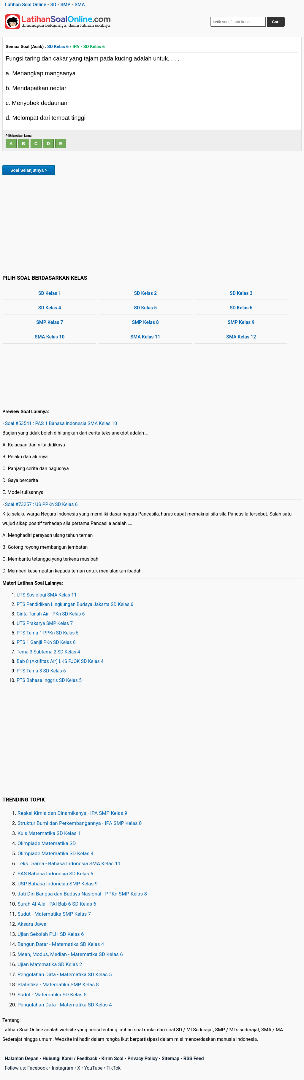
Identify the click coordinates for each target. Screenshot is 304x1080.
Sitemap (170, 1058)
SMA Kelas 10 (49, 337)
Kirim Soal (113, 1058)
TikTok (114, 1068)
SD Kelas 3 (241, 293)
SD (53, 4)
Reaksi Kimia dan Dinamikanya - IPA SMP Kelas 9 (72, 813)
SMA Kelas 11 (145, 337)
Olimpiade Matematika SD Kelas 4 (56, 853)
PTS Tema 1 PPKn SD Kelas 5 (48, 633)
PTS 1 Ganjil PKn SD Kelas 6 (46, 642)
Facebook (37, 1068)
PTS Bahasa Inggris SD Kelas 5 (49, 680)
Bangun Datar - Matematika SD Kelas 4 (61, 944)
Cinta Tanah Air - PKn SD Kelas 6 (51, 614)
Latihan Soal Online (25, 4)
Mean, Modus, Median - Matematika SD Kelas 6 (70, 954)
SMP (65, 4)
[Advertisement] (152, 223)
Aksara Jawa (32, 924)
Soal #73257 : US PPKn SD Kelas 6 (41, 504)
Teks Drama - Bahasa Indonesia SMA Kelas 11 (69, 863)
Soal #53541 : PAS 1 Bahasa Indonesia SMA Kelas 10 (61, 423)
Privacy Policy (142, 1058)
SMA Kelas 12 (241, 337)
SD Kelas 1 (49, 293)
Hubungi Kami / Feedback (69, 1058)
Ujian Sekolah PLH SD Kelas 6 (51, 934)
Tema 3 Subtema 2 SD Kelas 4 (48, 652)
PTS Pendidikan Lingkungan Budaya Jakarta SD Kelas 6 (75, 604)
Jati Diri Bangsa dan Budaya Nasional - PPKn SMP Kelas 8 (82, 894)
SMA (80, 4)
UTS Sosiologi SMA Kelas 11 (47, 595)
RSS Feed (193, 1058)
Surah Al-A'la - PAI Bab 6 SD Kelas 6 (57, 904)
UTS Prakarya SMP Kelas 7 (45, 623)
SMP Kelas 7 (49, 322)
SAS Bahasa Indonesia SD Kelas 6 (55, 874)
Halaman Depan (22, 1058)
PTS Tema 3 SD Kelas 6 (41, 671)
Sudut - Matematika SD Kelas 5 (52, 995)
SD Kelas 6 (58, 46)
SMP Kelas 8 (145, 322)
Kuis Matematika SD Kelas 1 (49, 833)
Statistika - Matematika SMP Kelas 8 (58, 984)
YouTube (93, 1068)
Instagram (62, 1068)
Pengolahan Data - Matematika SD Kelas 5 (65, 974)
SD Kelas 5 (145, 308)
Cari (276, 22)
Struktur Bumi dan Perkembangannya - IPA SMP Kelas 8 (80, 823)
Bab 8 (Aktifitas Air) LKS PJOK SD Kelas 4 (60, 661)
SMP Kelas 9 (241, 322)
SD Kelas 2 (145, 293)
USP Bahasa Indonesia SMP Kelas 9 (58, 884)
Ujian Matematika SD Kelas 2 (50, 964)
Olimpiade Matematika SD (47, 843)
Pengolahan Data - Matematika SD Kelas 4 (65, 1005)
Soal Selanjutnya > (28, 170)
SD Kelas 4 (49, 308)
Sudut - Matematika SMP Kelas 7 (54, 914)
